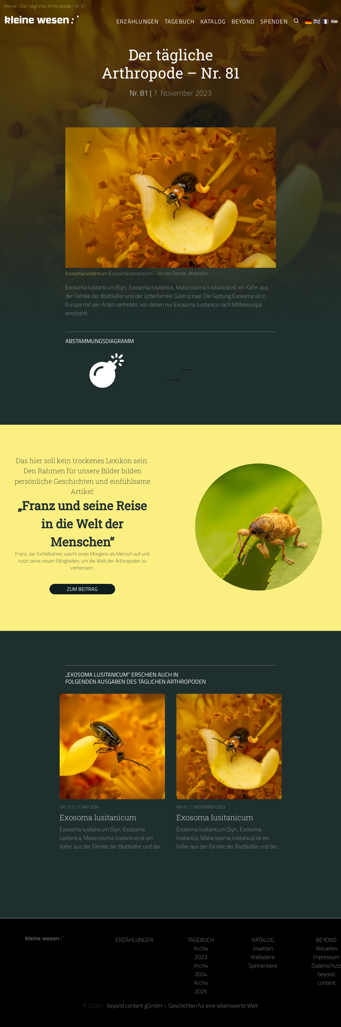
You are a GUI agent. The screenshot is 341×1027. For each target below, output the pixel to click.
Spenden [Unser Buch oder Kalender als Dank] (274, 21)
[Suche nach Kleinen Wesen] (296, 21)
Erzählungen (137, 21)
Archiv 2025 (201, 987)
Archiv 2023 (201, 952)
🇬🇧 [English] (317, 21)
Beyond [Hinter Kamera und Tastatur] (243, 21)
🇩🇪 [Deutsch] (308, 21)
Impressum (326, 957)
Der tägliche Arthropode (46, 6)
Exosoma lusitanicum (86, 273)
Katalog (263, 940)
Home (10, 6)
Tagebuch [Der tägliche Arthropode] (180, 21)
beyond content (326, 978)
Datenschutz (326, 965)
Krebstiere (263, 957)
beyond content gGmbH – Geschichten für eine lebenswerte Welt (182, 1005)
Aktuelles (326, 948)
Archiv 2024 (201, 969)
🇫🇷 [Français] (325, 21)
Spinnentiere (262, 965)
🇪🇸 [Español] (334, 21)
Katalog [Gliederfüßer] (213, 21)
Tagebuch (200, 940)
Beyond (326, 940)
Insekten (263, 948)
